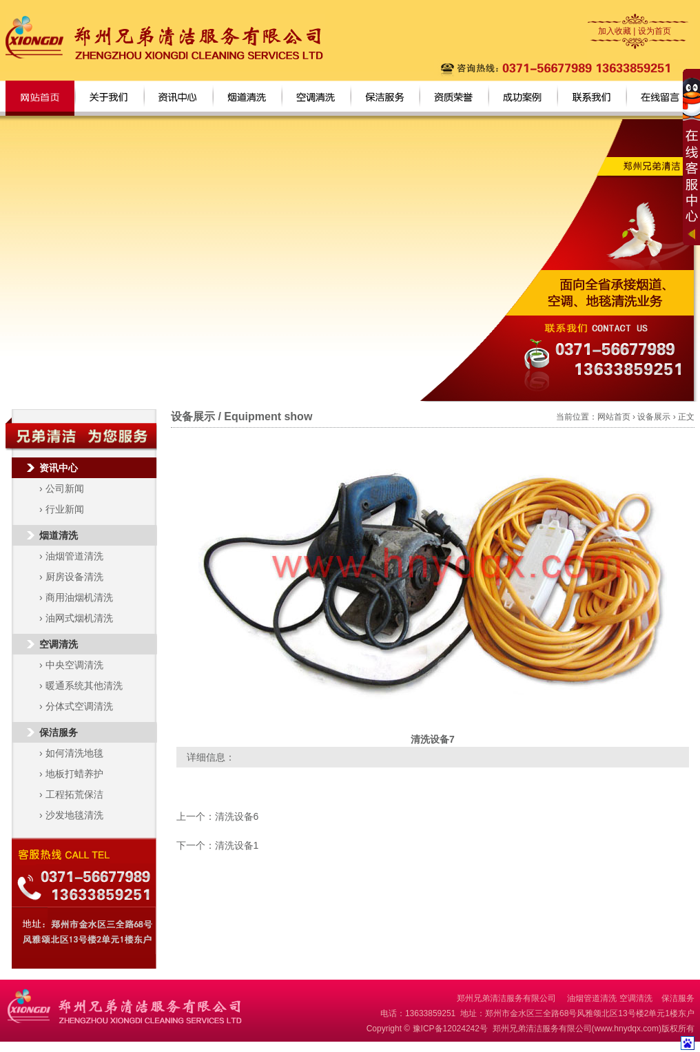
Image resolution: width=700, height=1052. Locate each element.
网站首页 (613, 417)
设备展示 (653, 417)
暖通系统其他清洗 (84, 685)
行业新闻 (64, 509)
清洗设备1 (237, 845)
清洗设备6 (237, 816)
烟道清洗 (58, 535)
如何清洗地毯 (74, 753)
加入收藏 (614, 31)
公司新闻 (64, 488)
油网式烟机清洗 (79, 617)
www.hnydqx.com (627, 1028)
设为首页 (654, 31)
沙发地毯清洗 (74, 815)
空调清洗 (58, 644)
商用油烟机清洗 (79, 597)
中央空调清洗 (74, 664)
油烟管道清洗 (74, 555)
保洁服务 (58, 732)
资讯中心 (58, 467)
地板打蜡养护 (74, 773)
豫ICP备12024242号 (450, 1028)
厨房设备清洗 (74, 576)
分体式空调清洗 (79, 706)
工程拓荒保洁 (74, 794)
